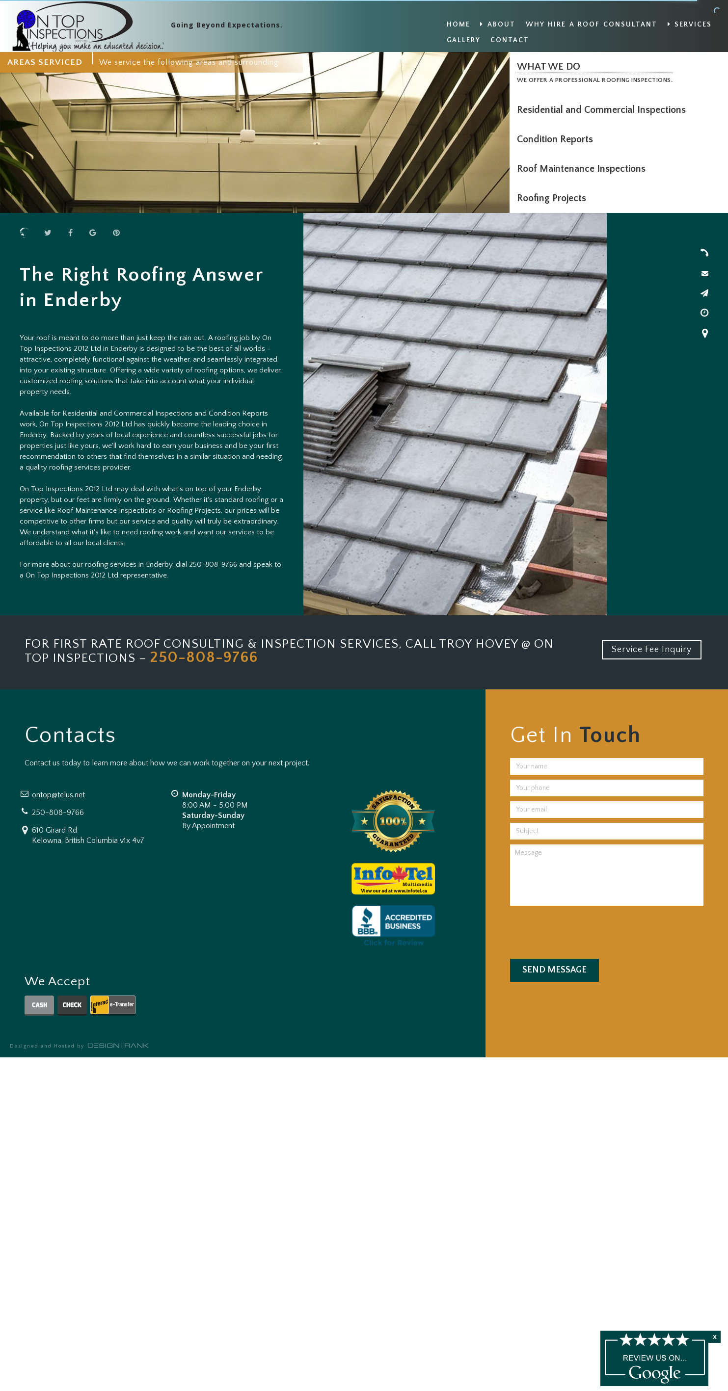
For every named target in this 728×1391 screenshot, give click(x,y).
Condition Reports (557, 139)
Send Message (554, 970)
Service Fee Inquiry (652, 650)
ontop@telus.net (58, 794)
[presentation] (584, 930)
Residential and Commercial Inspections (603, 110)
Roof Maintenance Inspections (583, 169)
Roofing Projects (554, 198)
